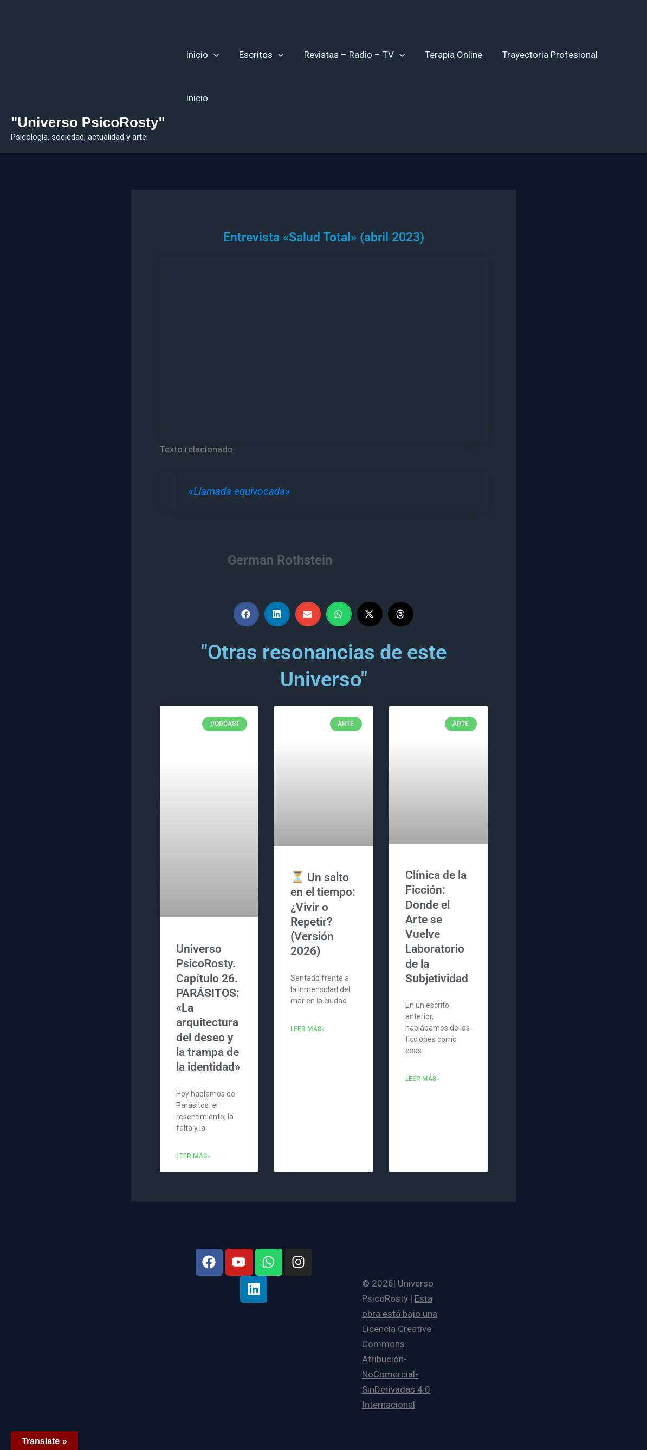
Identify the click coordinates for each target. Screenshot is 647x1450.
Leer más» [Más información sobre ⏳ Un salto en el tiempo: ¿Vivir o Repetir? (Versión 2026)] (307, 1029)
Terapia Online (447, 54)
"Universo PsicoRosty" (88, 122)
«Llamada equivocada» (239, 491)
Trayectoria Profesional (542, 54)
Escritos (259, 54)
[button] (213, 54)
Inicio (201, 54)
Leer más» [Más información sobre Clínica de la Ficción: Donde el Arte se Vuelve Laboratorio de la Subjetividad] (422, 1078)
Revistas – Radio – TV (350, 54)
